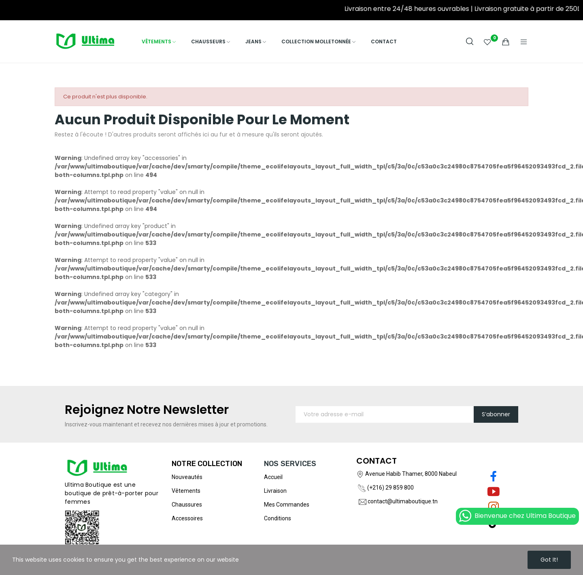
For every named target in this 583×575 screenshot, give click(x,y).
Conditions (277, 518)
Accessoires (187, 518)
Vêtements (186, 491)
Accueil (273, 477)
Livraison (275, 491)
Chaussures (187, 504)
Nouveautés (187, 477)
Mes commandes (286, 504)
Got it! (549, 560)
